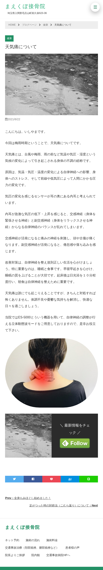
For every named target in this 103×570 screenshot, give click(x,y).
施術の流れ (33, 540)
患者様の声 (72, 547)
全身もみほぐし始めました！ (28, 498)
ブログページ (29, 24)
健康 (45, 24)
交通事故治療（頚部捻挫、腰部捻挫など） (32, 547)
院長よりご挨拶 (15, 555)
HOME (12, 24)
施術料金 (52, 540)
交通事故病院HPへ (58, 555)
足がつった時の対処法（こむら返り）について (63, 505)
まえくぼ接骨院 (25, 6)
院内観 (35, 555)
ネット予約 (12, 540)
